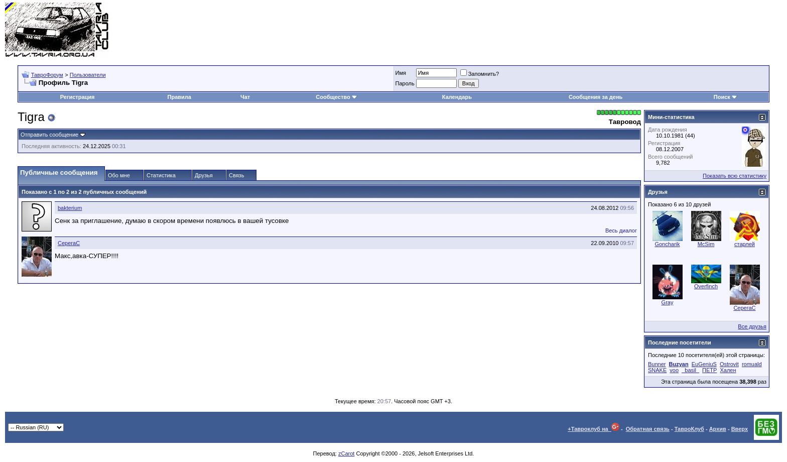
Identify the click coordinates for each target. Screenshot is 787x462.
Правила (179, 97)
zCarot (346, 453)
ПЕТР (709, 370)
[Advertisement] (599, 30)
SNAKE (657, 370)
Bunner (657, 364)
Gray (668, 302)
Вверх (739, 429)
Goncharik (667, 244)
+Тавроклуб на (593, 429)
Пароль (405, 83)
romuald (752, 364)
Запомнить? (479, 74)
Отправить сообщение (49, 135)
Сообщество (336, 97)
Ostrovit (729, 364)
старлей (744, 244)
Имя (401, 73)
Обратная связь (648, 429)
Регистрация (77, 97)
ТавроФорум (47, 75)
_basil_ (690, 370)
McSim (706, 244)
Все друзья (752, 326)
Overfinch (706, 286)
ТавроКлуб (689, 429)
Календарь (457, 97)
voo (674, 370)
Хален (728, 370)
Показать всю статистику (734, 176)
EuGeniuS (704, 364)
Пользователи (88, 75)
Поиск (725, 97)
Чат (245, 97)
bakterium (70, 208)
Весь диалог (621, 230)
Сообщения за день (595, 97)
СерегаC (69, 243)
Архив (717, 429)
